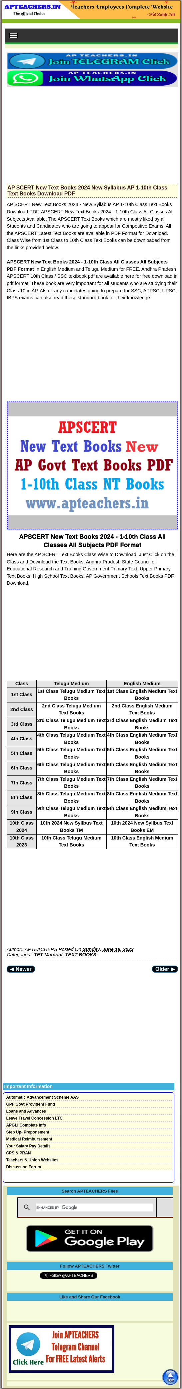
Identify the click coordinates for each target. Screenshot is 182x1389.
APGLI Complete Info (26, 1125)
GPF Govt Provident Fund (30, 1104)
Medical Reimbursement (29, 1139)
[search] (94, 1207)
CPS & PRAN (18, 1153)
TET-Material (48, 954)
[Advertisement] (92, 133)
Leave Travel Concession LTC (34, 1118)
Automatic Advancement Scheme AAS (42, 1097)
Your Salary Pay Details (28, 1146)
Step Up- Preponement (27, 1132)
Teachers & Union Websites (32, 1160)
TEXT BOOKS (81, 954)
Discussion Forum (23, 1167)
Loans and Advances (26, 1111)
